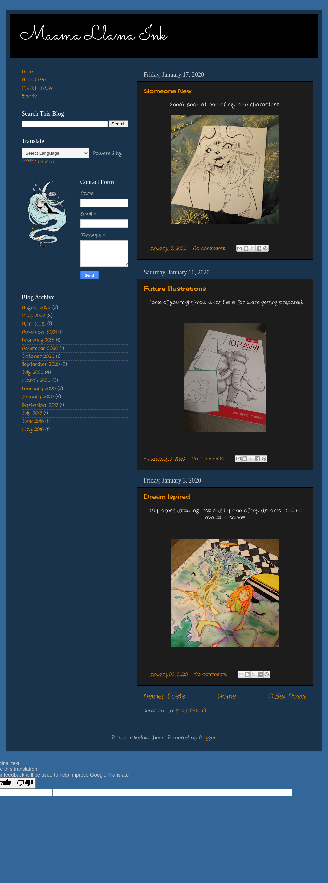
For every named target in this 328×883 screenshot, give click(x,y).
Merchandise (37, 88)
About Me (34, 80)
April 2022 (34, 324)
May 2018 (33, 429)
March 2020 (36, 380)
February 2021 (38, 340)
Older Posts (287, 696)
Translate (39, 162)
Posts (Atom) (191, 711)
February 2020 (39, 389)
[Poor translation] (25, 783)
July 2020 (32, 372)
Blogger (207, 737)
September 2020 (41, 364)
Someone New (167, 90)
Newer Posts (164, 696)
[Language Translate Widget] (55, 153)
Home (227, 696)
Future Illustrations (175, 288)
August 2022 (36, 308)
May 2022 (33, 316)
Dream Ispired (167, 496)
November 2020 (40, 348)
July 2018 (32, 413)
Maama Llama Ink (93, 35)
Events (29, 96)
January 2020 (38, 397)
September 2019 (40, 405)
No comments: (210, 248)
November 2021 (39, 332)
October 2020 (38, 356)
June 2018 (33, 421)
